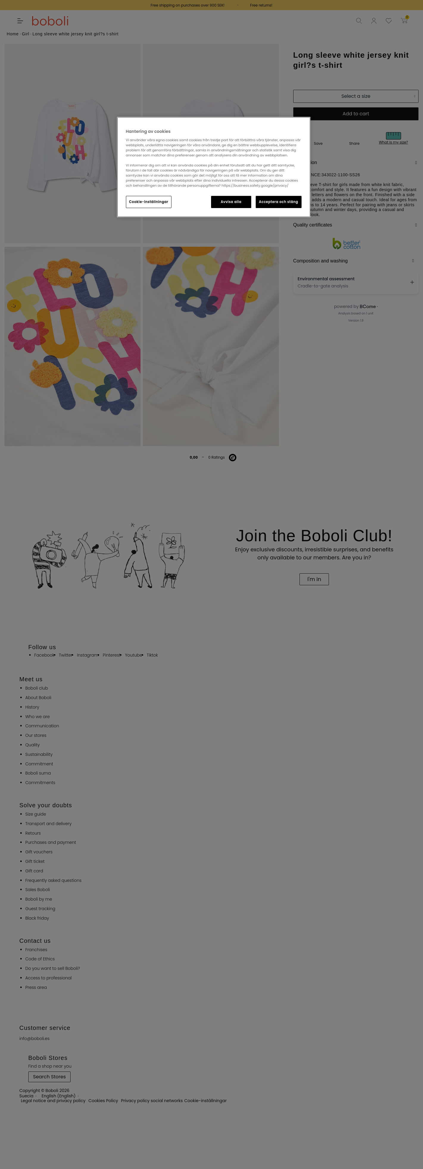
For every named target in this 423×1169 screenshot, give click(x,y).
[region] (213, 167)
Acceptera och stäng (278, 201)
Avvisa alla (231, 201)
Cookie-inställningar (148, 201)
